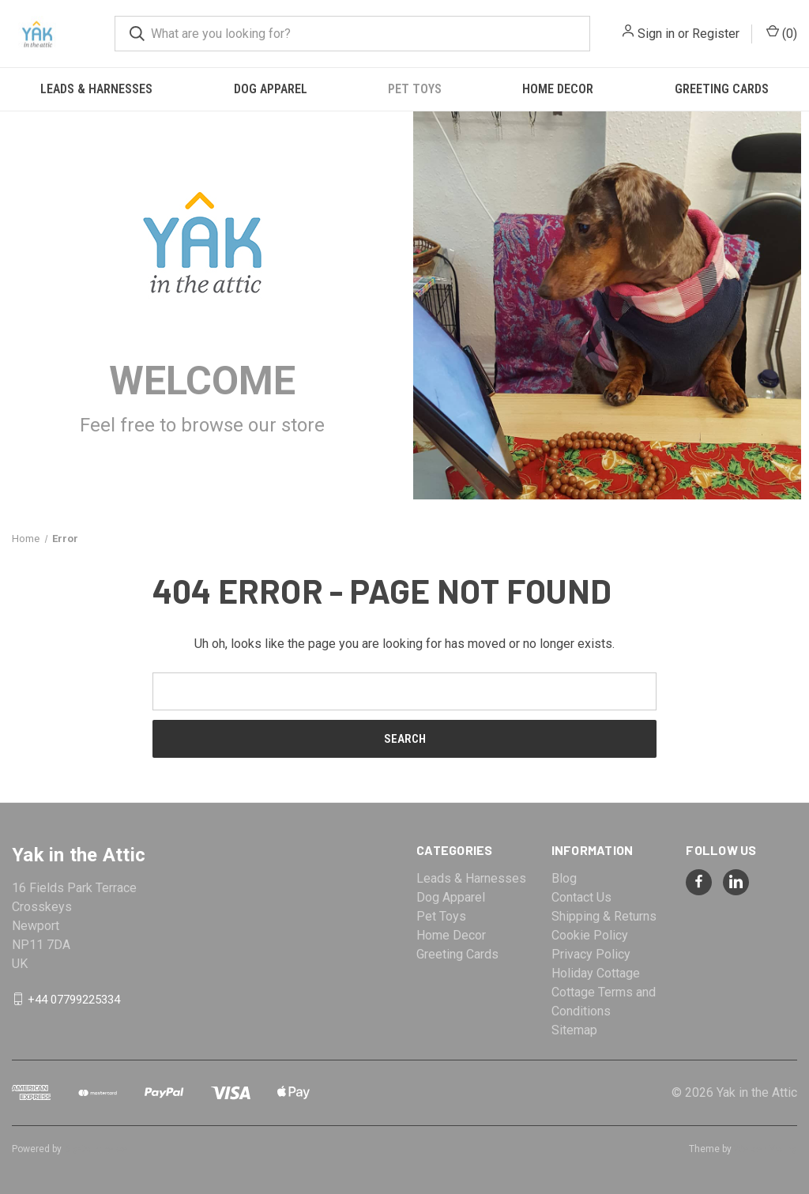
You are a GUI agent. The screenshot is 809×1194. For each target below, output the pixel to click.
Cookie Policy (589, 935)
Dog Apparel (270, 88)
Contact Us (581, 897)
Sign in (656, 33)
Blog (564, 878)
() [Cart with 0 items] (781, 32)
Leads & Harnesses (96, 88)
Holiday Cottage (595, 973)
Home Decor (557, 88)
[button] (203, 242)
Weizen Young (765, 1148)
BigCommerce (95, 1148)
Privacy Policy (590, 954)
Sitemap (574, 1030)
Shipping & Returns (604, 916)
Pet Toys (415, 88)
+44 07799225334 (74, 999)
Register (715, 33)
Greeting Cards (457, 954)
